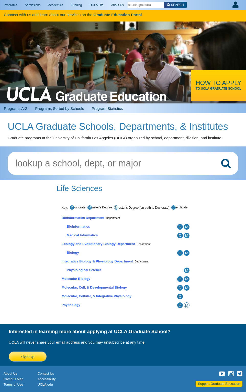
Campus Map (13, 379)
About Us (117, 5)
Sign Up (27, 357)
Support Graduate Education (219, 384)
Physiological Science (84, 270)
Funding (76, 5)
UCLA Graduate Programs (86, 61)
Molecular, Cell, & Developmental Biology (94, 287)
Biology (73, 253)
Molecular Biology (76, 279)
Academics (55, 5)
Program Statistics (107, 108)
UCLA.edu (45, 384)
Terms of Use (13, 384)
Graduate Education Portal (117, 15)
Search (177, 5)
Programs (10, 5)
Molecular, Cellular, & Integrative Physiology (96, 296)
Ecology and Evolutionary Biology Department (98, 244)
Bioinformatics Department (83, 218)
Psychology (71, 305)
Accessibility (47, 379)
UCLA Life (96, 5)
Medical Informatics (82, 235)
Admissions (32, 5)
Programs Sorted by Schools (59, 108)
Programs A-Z (16, 108)
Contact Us (46, 373)
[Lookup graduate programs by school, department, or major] (123, 163)
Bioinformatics (78, 226)
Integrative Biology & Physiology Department (97, 261)
